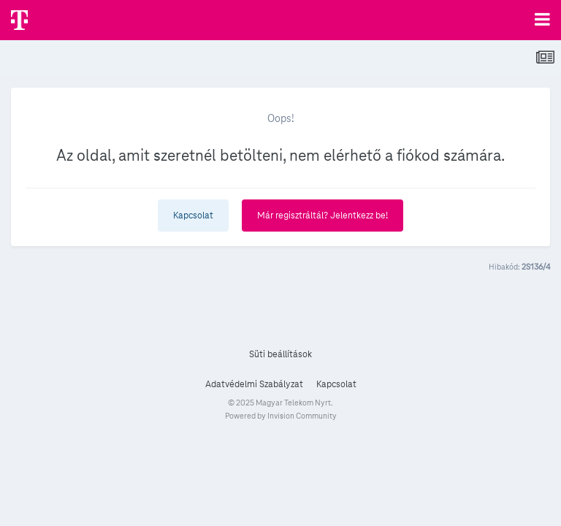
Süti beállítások (280, 354)
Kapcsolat (193, 215)
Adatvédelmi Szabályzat (254, 384)
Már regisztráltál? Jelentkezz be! (322, 215)
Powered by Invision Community (281, 416)
